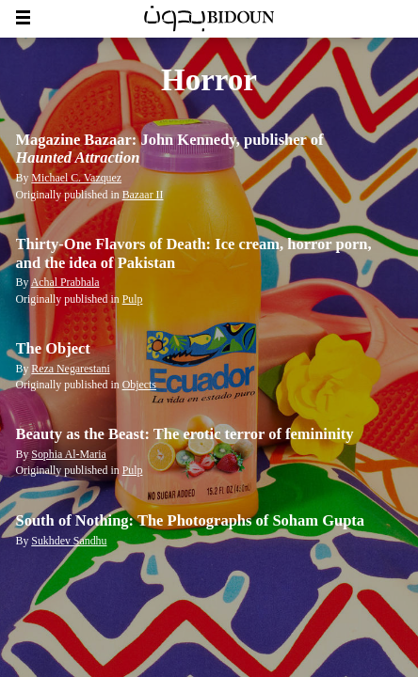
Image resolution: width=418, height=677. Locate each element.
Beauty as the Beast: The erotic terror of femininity (185, 434)
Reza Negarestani (70, 368)
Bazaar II (143, 194)
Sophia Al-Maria (68, 454)
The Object (53, 348)
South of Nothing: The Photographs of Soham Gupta (190, 520)
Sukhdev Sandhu (68, 540)
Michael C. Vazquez (76, 177)
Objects (139, 384)
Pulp (132, 299)
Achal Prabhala (65, 282)
